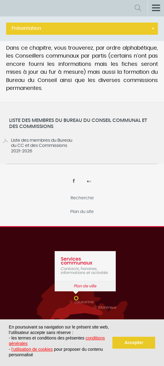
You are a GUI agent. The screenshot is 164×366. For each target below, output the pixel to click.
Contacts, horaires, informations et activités (85, 266)
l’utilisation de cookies (32, 349)
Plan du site (82, 212)
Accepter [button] (133, 342)
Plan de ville (85, 286)
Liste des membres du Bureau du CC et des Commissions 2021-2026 (41, 145)
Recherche (82, 198)
